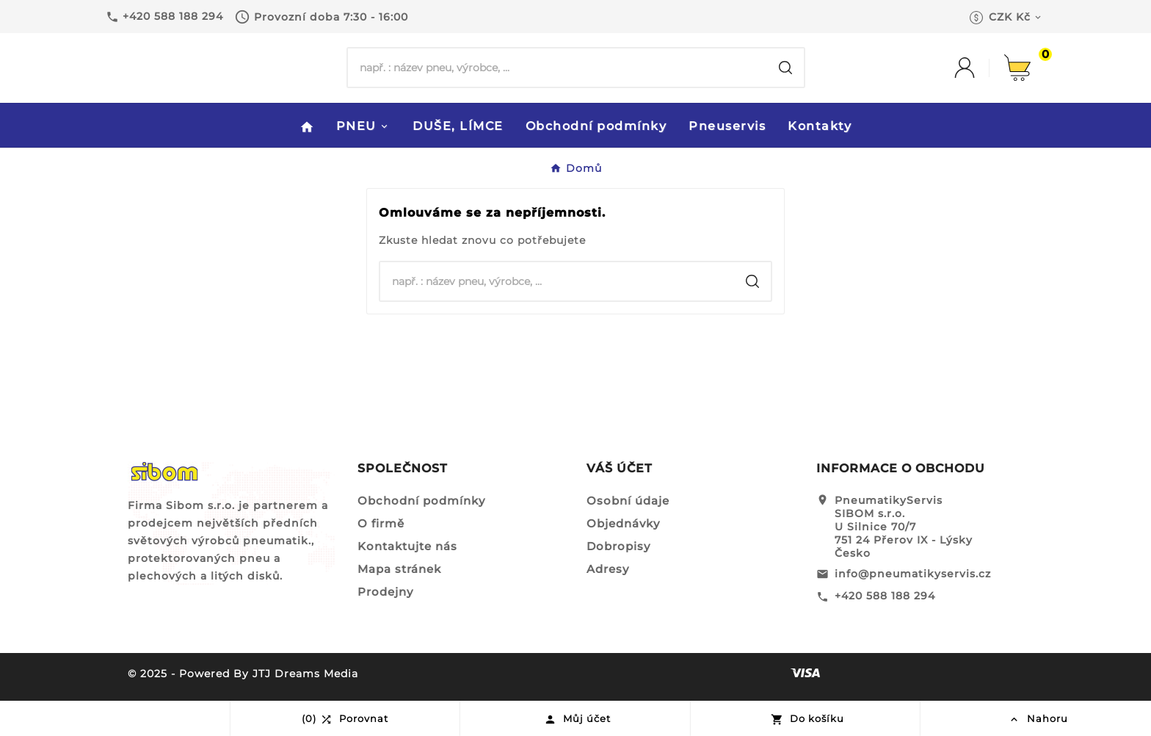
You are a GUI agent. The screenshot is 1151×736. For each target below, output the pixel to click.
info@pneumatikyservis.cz (913, 573)
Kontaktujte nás (407, 546)
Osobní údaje (628, 501)
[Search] (785, 67)
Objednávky (623, 523)
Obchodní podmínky (421, 501)
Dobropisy (618, 546)
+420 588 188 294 (885, 595)
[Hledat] (557, 67)
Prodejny (385, 592)
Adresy (608, 569)
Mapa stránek (399, 569)
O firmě (380, 523)
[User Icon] (979, 67)
